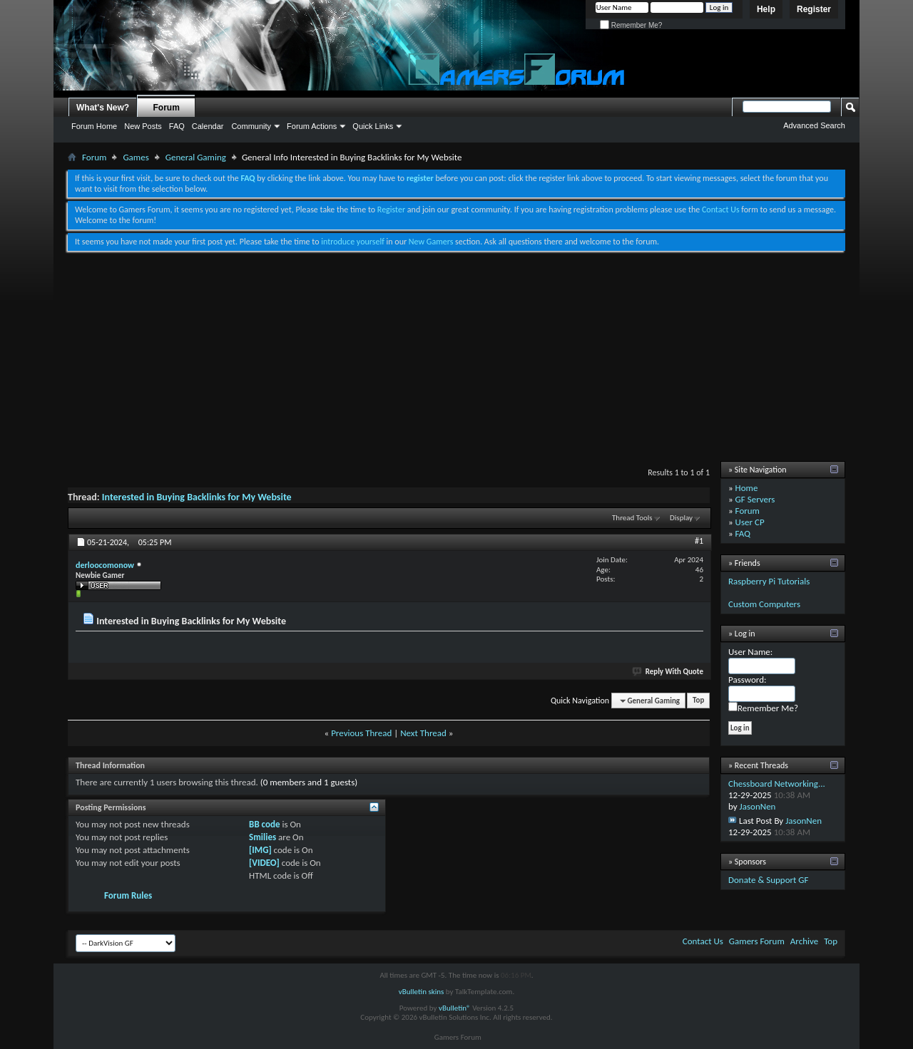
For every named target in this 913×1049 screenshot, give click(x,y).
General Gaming (195, 157)
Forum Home (94, 126)
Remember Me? (631, 25)
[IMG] (260, 849)
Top (698, 701)
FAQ (177, 126)
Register (814, 9)
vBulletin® (455, 1008)
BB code (264, 824)
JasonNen (758, 806)
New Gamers (431, 242)
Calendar (208, 126)
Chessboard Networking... (776, 783)
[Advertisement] (456, 358)
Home (746, 487)
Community (251, 126)
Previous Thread (361, 733)
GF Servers (755, 499)
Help (766, 9)
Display (681, 517)
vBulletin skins (421, 991)
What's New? (102, 108)
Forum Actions (312, 126)
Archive (804, 941)
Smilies (262, 837)
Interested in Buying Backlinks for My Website (197, 497)
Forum (166, 108)
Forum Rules (128, 895)
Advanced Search (814, 125)
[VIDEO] (264, 862)
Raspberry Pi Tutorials (769, 581)
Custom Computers (764, 604)
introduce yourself (352, 242)
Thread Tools (632, 517)
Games (135, 157)
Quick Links (372, 126)
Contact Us (721, 210)
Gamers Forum (757, 941)
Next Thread (423, 733)
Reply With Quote (668, 671)
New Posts (143, 126)
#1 (699, 541)
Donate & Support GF (768, 879)
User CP (750, 522)
